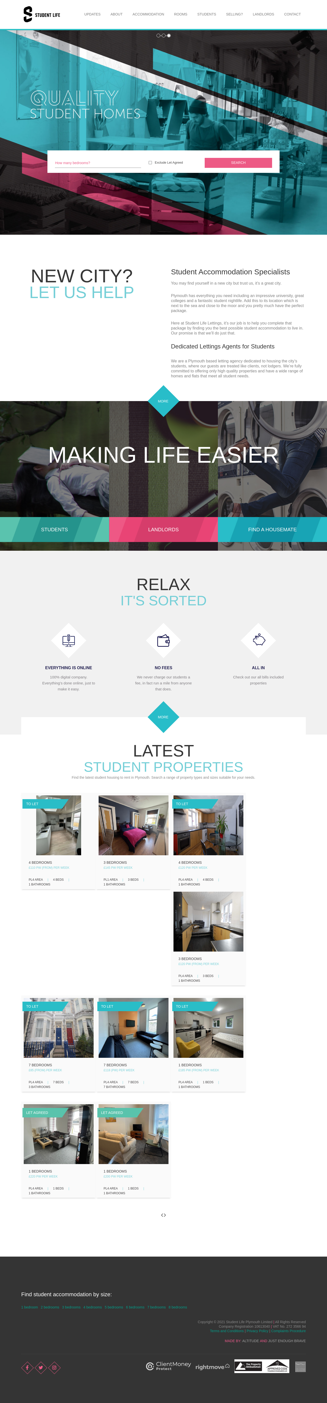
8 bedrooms (178, 1307)
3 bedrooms (71, 1307)
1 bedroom (29, 1307)
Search (238, 163)
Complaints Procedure (288, 1331)
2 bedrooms (50, 1307)
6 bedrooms (135, 1307)
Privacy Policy (257, 1331)
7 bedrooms (156, 1307)
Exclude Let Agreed (169, 162)
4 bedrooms (92, 1307)
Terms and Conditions (227, 1331)
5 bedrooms (114, 1307)
